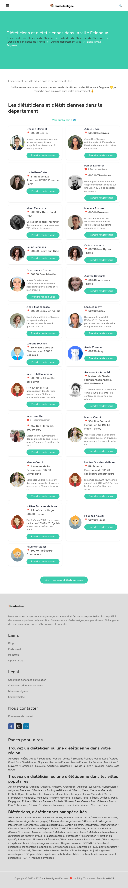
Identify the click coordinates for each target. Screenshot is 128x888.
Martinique (110, 762)
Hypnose (24, 832)
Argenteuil (69, 787)
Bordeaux (38, 790)
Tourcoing (58, 805)
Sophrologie (84, 847)
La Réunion (95, 762)
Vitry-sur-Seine (100, 805)
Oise (69, 81)
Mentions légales (18, 691)
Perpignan (14, 801)
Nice (85, 798)
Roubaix (58, 801)
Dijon (21, 794)
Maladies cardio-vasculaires (70, 832)
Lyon (86, 794)
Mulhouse (42, 798)
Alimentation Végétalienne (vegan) (28, 821)
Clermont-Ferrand (100, 790)
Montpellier (15, 798)
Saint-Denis (81, 801)
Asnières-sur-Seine (88, 787)
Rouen (69, 801)
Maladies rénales (54, 836)
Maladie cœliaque (42, 832)
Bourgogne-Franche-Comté (54, 758)
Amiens (34, 787)
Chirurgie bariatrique (51, 825)
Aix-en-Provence (18, 787)
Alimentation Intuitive (104, 817)
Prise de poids (111, 839)
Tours (69, 805)
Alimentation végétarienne (65, 821)
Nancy (54, 798)
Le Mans (57, 794)
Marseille (96, 794)
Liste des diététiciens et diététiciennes (82, 38)
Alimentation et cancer (77, 817)
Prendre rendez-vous (43, 155)
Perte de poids (92, 839)
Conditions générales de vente (25, 685)
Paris (114, 798)
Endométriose (76, 828)
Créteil (12, 794)
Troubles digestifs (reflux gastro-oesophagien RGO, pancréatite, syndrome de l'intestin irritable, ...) (59, 852)
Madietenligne (49, 878)
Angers (45, 787)
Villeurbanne (82, 805)
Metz (107, 794)
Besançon (25, 790)
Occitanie (65, 766)
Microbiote (72, 836)
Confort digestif (74, 825)
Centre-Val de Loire (97, 758)
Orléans (104, 798)
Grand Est (14, 762)
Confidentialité (16, 697)
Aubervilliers (109, 787)
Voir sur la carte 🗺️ (64, 120)
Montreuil (29, 798)
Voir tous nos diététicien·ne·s (64, 580)
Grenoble (31, 794)
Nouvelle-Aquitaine (46, 766)
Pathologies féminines (31, 839)
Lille (66, 794)
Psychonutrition (19, 843)
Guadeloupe (29, 762)
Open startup (16, 660)
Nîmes (94, 798)
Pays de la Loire (82, 766)
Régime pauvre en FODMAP (77, 843)
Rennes (47, 801)
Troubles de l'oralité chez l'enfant (51, 850)
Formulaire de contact (20, 716)
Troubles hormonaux (42, 858)
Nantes (76, 798)
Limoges (76, 794)
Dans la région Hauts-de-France (27, 42)
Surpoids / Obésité (19, 850)
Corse (113, 758)
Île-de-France (79, 762)
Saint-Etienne (98, 801)
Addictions (14, 817)
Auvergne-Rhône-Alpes (22, 758)
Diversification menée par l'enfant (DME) (43, 828)
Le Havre (44, 794)
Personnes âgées (71, 839)
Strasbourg (22, 805)
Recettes (13, 655)
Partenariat (14, 649)
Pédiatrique (52, 839)
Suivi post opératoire (105, 847)
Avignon (13, 790)
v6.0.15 (110, 878)
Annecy (56, 787)
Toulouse (45, 805)
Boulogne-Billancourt (59, 790)
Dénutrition (91, 825)
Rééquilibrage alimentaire (44, 843)
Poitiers (26, 801)
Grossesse (93, 828)
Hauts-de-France (59, 762)
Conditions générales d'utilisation (27, 680)
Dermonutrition (109, 825)
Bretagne (77, 758)
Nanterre (65, 798)
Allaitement (90, 821)
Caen (85, 790)
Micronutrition (88, 836)
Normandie (26, 766)
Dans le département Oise (66, 42)
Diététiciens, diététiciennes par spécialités (47, 812)
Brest (76, 790)
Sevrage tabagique (64, 847)
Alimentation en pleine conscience (42, 817)
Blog (11, 643)
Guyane (42, 762)
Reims (36, 801)
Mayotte (13, 766)
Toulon (34, 805)
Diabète (13, 828)
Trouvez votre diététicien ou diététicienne (30, 38)
